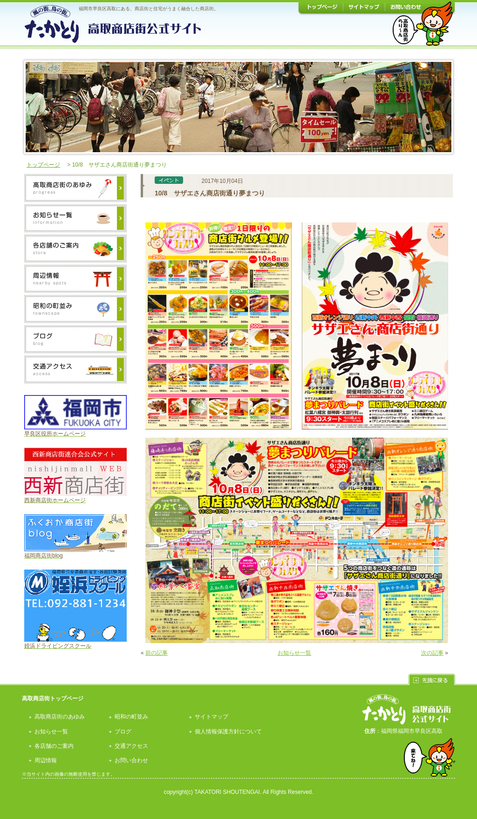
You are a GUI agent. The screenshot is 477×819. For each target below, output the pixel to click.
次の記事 (432, 653)
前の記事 (156, 653)
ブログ (123, 731)
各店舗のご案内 (54, 746)
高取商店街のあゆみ (59, 716)
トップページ (43, 164)
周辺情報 (45, 760)
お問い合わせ (131, 760)
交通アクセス (131, 746)
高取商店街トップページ (52, 698)
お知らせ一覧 (294, 653)
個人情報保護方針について (228, 731)
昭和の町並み (131, 716)
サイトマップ (211, 716)
